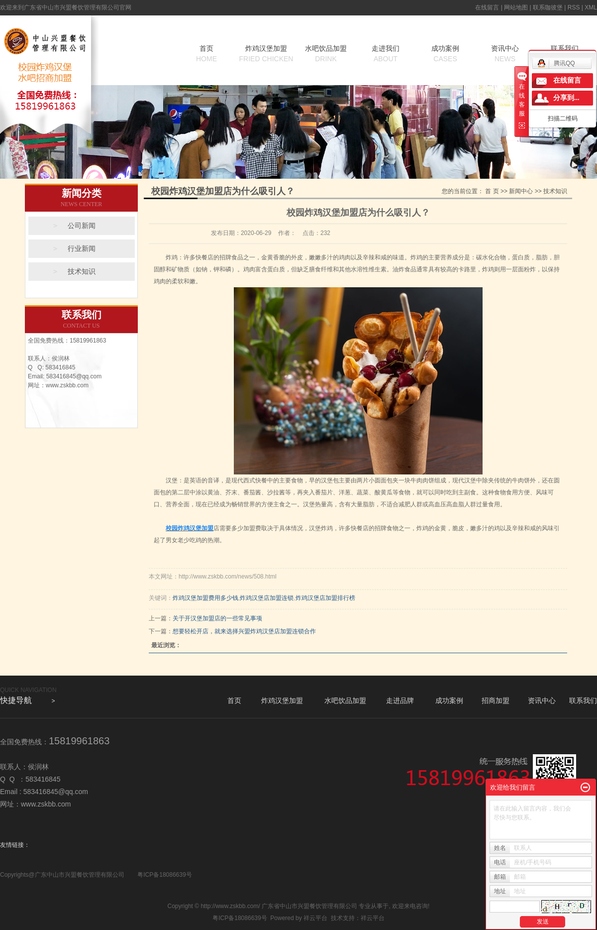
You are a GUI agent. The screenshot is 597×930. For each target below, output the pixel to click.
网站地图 (516, 7)
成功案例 (445, 54)
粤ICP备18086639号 (164, 874)
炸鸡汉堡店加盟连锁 (267, 597)
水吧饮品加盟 (326, 54)
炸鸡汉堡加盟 (266, 54)
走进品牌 (400, 700)
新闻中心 (521, 191)
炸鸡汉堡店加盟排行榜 (325, 597)
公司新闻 (82, 226)
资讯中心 (505, 54)
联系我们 (583, 700)
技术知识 (82, 271)
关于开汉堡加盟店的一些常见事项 (217, 618)
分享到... (566, 98)
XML (591, 7)
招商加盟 (495, 700)
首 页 (491, 191)
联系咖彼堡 (548, 7)
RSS (574, 7)
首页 (206, 54)
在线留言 (487, 7)
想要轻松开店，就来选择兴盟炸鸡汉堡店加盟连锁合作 (244, 631)
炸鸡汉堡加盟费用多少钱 (205, 597)
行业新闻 (82, 248)
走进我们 (385, 54)
